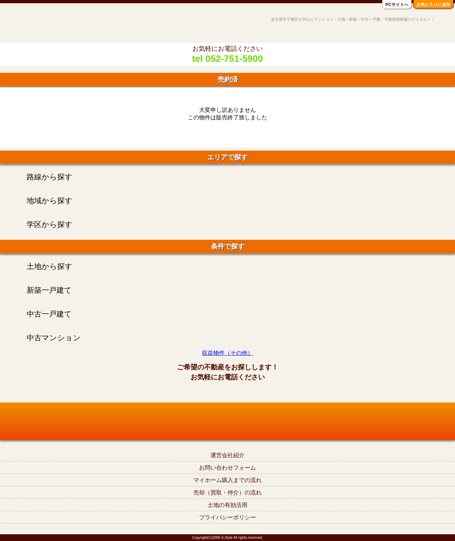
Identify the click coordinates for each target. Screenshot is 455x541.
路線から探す (50, 177)
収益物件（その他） (227, 353)
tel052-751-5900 (227, 392)
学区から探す (50, 224)
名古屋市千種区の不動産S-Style (33, 25)
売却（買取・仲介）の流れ (227, 492)
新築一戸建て (49, 290)
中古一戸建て (49, 314)
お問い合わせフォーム (227, 468)
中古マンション (54, 338)
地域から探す (50, 200)
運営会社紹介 (227, 455)
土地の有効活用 (227, 505)
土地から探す (50, 266)
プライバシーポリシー (227, 517)
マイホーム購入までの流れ (227, 480)
